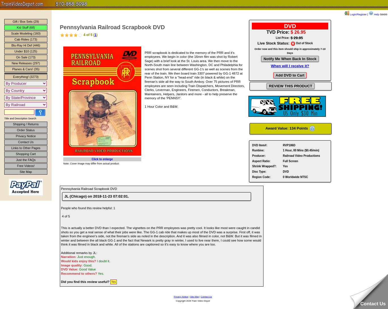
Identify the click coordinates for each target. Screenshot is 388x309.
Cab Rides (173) (25, 39)
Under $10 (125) (25, 51)
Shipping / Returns (26, 124)
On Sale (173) (25, 57)
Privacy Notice (26, 136)
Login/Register (355, 14)
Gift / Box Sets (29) (26, 21)
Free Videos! (26, 166)
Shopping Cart (26, 154)
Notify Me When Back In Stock (289, 59)
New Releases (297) (26, 63)
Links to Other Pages (26, 148)
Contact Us (25, 142)
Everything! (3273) (26, 77)
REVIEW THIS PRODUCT (290, 86)
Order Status (26, 130)
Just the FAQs (25, 160)
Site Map (26, 171)
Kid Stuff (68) (26, 27)
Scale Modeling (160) (26, 33)
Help (374, 14)
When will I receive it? (290, 66)
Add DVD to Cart (290, 75)
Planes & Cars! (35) (25, 69)
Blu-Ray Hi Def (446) (25, 45)
